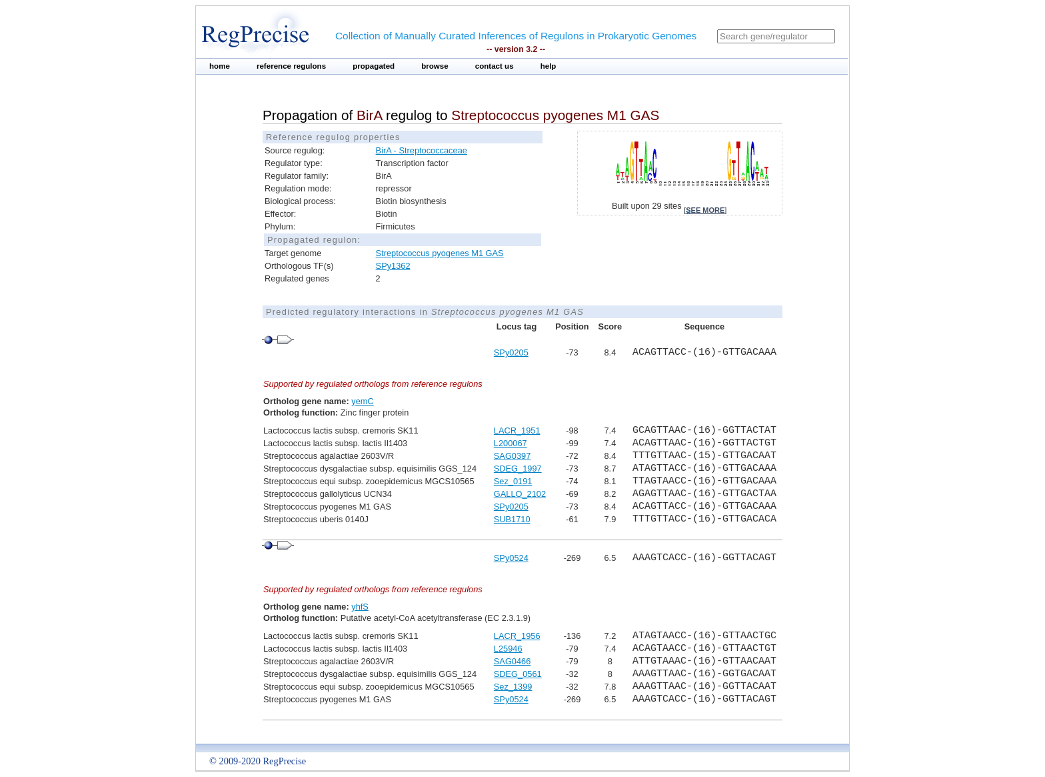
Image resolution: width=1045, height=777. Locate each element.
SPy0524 (511, 558)
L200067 (510, 443)
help (548, 66)
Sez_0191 (513, 481)
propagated (374, 66)
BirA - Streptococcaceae (421, 150)
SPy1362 (393, 266)
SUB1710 (512, 519)
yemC (362, 401)
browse (435, 66)
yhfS (360, 607)
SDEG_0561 (518, 674)
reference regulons (291, 66)
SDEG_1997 (518, 469)
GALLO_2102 (520, 494)
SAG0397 (512, 456)
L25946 (508, 649)
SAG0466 (512, 661)
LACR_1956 (517, 636)
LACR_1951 (517, 431)
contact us (494, 66)
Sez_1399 (513, 687)
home (219, 66)
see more (705, 210)
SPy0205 (511, 352)
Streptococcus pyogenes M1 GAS (440, 253)
